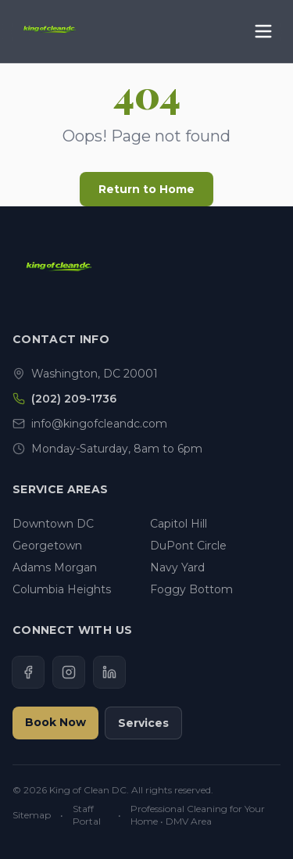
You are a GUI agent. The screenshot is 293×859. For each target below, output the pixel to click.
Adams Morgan (55, 567)
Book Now (55, 722)
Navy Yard (177, 567)
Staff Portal (87, 815)
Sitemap (32, 815)
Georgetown (47, 546)
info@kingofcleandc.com (99, 424)
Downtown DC (53, 524)
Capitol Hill (178, 524)
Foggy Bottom (191, 589)
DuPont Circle (188, 546)
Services (143, 723)
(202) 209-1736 (73, 399)
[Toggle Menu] (263, 31)
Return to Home (146, 189)
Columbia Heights (62, 589)
